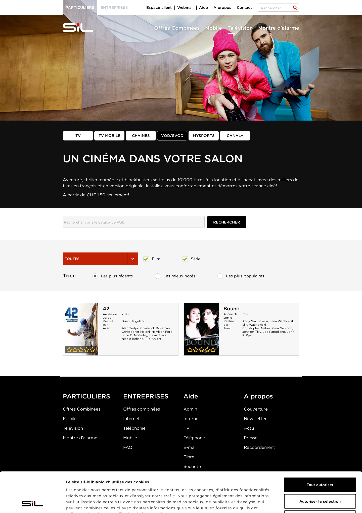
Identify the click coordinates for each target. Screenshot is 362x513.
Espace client (159, 7)
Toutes (100, 258)
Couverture (256, 409)
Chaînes (141, 135)
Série (191, 259)
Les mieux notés (175, 276)
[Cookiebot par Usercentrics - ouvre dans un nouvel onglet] (33, 503)
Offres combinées (141, 409)
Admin (190, 409)
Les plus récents (112, 276)
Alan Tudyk (130, 328)
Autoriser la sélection (320, 463)
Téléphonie (134, 428)
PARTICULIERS (86, 396)
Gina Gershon (282, 328)
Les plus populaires (240, 276)
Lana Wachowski (282, 321)
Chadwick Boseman (155, 328)
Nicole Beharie (132, 339)
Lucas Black (158, 335)
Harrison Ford (162, 332)
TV (78, 135)
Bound (231, 309)
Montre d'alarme (278, 28)
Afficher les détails (283, 503)
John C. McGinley (134, 335)
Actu (249, 428)
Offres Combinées (177, 28)
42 (106, 309)
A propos (222, 7)
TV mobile (109, 135)
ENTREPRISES (145, 396)
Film (151, 259)
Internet (131, 418)
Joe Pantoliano (274, 332)
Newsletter (255, 418)
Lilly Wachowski (254, 324)
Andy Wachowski (255, 321)
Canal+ (235, 135)
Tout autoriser (320, 447)
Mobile (213, 28)
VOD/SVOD (172, 135)
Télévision (240, 28)
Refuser (320, 480)
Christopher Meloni (136, 332)
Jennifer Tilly (251, 332)
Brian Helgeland (133, 321)
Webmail (185, 7)
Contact (244, 7)
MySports (204, 135)
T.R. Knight (153, 339)
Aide (203, 7)
